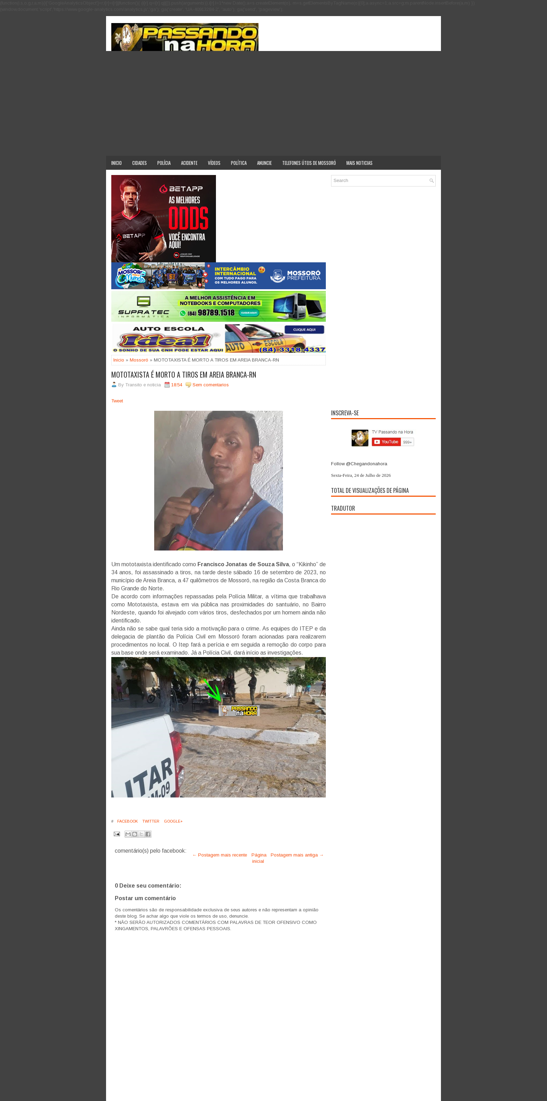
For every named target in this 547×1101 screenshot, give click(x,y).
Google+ (173, 821)
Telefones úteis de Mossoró (309, 162)
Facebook (127, 821)
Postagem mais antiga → (297, 855)
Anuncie (264, 162)
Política (239, 162)
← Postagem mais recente (219, 855)
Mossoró (139, 360)
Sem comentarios (211, 384)
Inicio (116, 162)
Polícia (164, 162)
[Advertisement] (273, 103)
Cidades (139, 162)
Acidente (189, 162)
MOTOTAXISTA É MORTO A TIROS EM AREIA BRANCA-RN (183, 374)
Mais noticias (359, 162)
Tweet (117, 400)
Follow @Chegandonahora (359, 463)
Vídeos (214, 162)
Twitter (150, 821)
